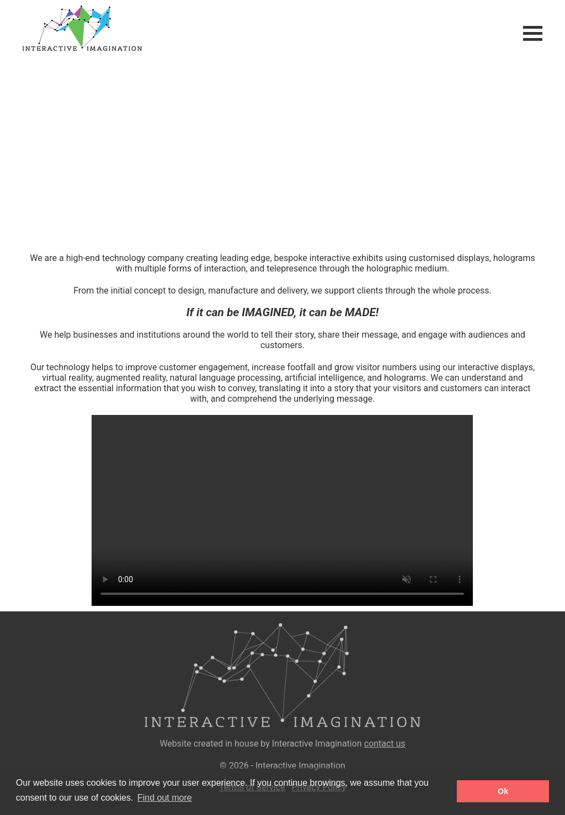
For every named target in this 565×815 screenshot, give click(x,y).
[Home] (71, 47)
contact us (385, 743)
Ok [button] (503, 791)
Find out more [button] (164, 797)
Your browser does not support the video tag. (282, 151)
